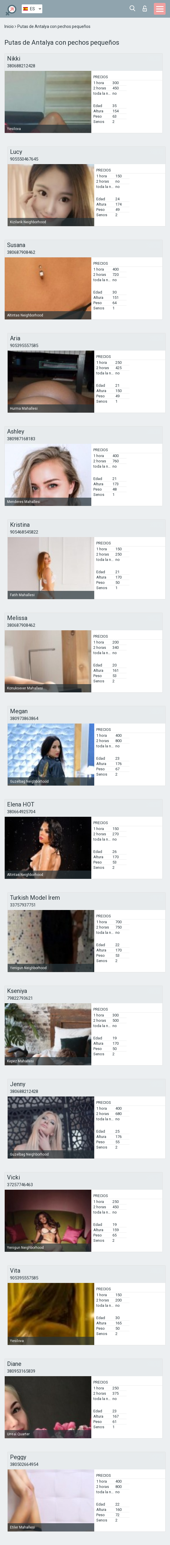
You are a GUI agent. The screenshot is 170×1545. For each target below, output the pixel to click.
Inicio (9, 26)
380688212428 (21, 66)
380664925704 (21, 811)
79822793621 (20, 998)
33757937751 (23, 905)
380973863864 (24, 718)
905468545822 (24, 532)
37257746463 (20, 1184)
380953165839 (21, 1371)
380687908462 (21, 252)
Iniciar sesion (145, 8)
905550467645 (24, 159)
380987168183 (21, 438)
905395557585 (24, 345)
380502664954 (24, 1464)
